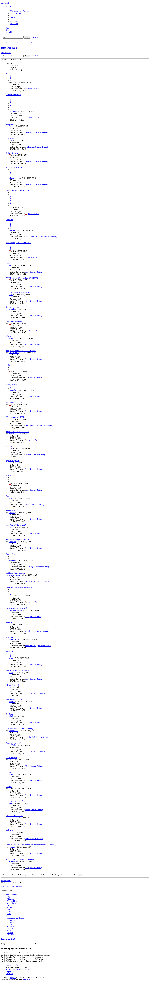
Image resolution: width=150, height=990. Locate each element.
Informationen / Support (16, 918)
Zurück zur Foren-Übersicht (11, 887)
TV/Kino (10, 926)
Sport (9, 931)
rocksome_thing (15, 639)
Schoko (12, 513)
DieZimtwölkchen (15, 610)
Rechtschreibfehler (13, 307)
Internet (10, 928)
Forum (8, 916)
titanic (27, 810)
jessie (11, 658)
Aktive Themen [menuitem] (16, 13)
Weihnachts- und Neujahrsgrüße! (18, 293)
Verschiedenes (11, 920)
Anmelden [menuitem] (9, 32)
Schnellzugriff (11, 7)
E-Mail (8, 264)
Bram (11, 596)
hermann (12, 338)
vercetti (12, 498)
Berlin (8, 365)
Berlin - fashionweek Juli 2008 (17, 432)
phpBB (13, 978)
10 (11, 109)
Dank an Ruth (11, 554)
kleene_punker (14, 575)
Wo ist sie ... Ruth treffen (15, 801)
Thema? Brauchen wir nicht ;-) (17, 190)
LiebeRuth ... (10, 124)
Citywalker (13, 390)
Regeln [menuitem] (8, 30)
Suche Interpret (11, 758)
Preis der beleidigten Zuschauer (17, 540)
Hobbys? (9, 787)
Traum (8, 496)
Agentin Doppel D (12, 461)
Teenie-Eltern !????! (13, 95)
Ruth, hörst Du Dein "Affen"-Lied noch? (21, 351)
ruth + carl (9, 652)
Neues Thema (6, 53)
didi (10, 803)
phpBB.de (27, 980)
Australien (9, 475)
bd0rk (11, 716)
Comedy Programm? (13, 743)
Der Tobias (10, 714)
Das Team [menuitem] (14, 24)
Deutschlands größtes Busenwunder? (19, 587)
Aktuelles (10, 899)
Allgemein (11, 897)
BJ (10, 155)
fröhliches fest (11, 511)
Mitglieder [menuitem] (14, 22)
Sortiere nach (53, 875)
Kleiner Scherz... (12, 153)
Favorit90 (12, 560)
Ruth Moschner (24, 43)
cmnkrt (11, 434)
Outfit (9, 909)
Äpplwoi (9, 446)
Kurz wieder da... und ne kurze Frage (20, 729)
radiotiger (12, 230)
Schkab (11, 818)
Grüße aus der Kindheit (14, 816)
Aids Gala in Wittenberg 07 (16, 525)
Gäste (9, 914)
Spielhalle (11, 935)
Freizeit (10, 933)
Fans (9, 912)
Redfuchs (12, 542)
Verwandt (9, 637)
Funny (9, 924)
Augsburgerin (14, 112)
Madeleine (13, 861)
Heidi (11, 760)
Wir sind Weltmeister (14, 685)
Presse (9, 907)
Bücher (9, 905)
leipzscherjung (14, 178)
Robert (11, 126)
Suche (27, 37)
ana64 (27, 89)
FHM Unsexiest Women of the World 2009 (22, 278)
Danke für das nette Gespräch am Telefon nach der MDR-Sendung (31, 845)
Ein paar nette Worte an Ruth (16, 608)
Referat (8, 74)
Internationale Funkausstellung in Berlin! (21, 859)
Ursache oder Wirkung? (14, 322)
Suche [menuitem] (12, 17)
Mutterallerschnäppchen (34, 237)
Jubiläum (9, 623)
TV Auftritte (11, 903)
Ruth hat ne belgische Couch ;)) (17, 671)
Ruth (27, 272)
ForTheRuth (29, 132)
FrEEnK (28, 455)
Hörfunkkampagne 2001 (15, 417)
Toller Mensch (11, 384)
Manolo (12, 309)
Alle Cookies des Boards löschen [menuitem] (18, 969)
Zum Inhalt (5, 3)
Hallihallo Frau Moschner (15, 573)
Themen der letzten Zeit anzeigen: (21, 875)
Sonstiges (10, 922)
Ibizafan (12, 847)
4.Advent (9, 336)
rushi (11, 673)
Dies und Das (35, 43)
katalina (12, 266)
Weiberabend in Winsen (14, 403)
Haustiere (9, 220)
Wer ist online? (8, 939)
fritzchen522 (13, 731)
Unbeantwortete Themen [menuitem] (19, 11)
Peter (11, 448)
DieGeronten (14, 353)
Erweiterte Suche (37, 37)
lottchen (12, 702)
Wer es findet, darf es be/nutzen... (18, 243)
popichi (12, 774)
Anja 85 (12, 527)
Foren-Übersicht (12, 43)
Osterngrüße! (10, 138)
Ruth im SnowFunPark (14, 700)
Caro (11, 141)
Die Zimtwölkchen (32, 426)
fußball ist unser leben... (15, 167)
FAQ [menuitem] (7, 28)
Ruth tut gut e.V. (12, 830)
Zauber (8, 772)
